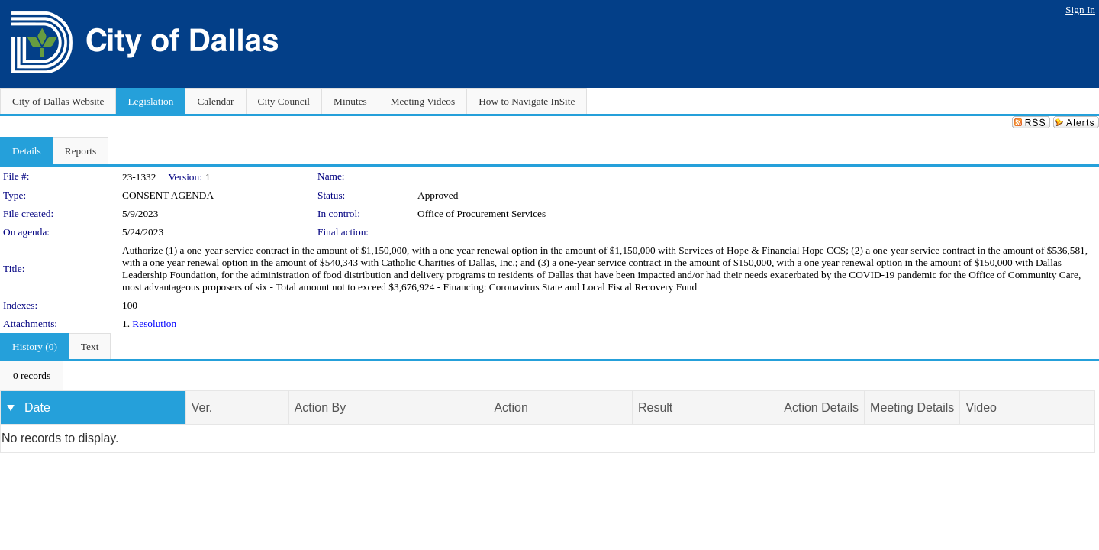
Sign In (1080, 9)
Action (510, 407)
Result (655, 407)
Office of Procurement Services (481, 213)
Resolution (154, 323)
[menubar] (31, 375)
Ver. (202, 407)
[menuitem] (32, 376)
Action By (320, 407)
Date (37, 407)
